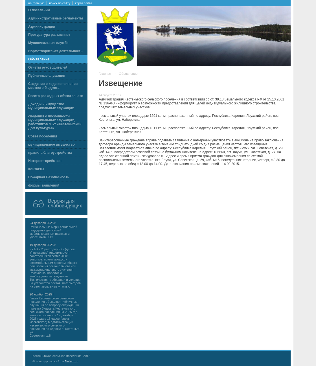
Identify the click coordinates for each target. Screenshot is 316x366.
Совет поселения (42, 136)
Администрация (41, 27)
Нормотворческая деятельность (55, 51)
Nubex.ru (71, 361)
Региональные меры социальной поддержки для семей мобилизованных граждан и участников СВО (53, 232)
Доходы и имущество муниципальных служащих (51, 106)
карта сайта (83, 3)
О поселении (39, 10)
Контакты (36, 169)
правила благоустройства (50, 153)
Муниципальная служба (48, 43)
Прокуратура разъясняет (49, 35)
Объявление (38, 59)
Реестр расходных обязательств (55, 96)
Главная (105, 73)
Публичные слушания (46, 76)
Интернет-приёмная (45, 161)
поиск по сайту (59, 3)
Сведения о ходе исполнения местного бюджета (53, 86)
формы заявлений (43, 185)
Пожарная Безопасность (48, 177)
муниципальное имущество (51, 144)
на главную (36, 3)
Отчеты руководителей (47, 67)
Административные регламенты (55, 18)
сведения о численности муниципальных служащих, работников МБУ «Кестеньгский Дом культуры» (55, 122)
